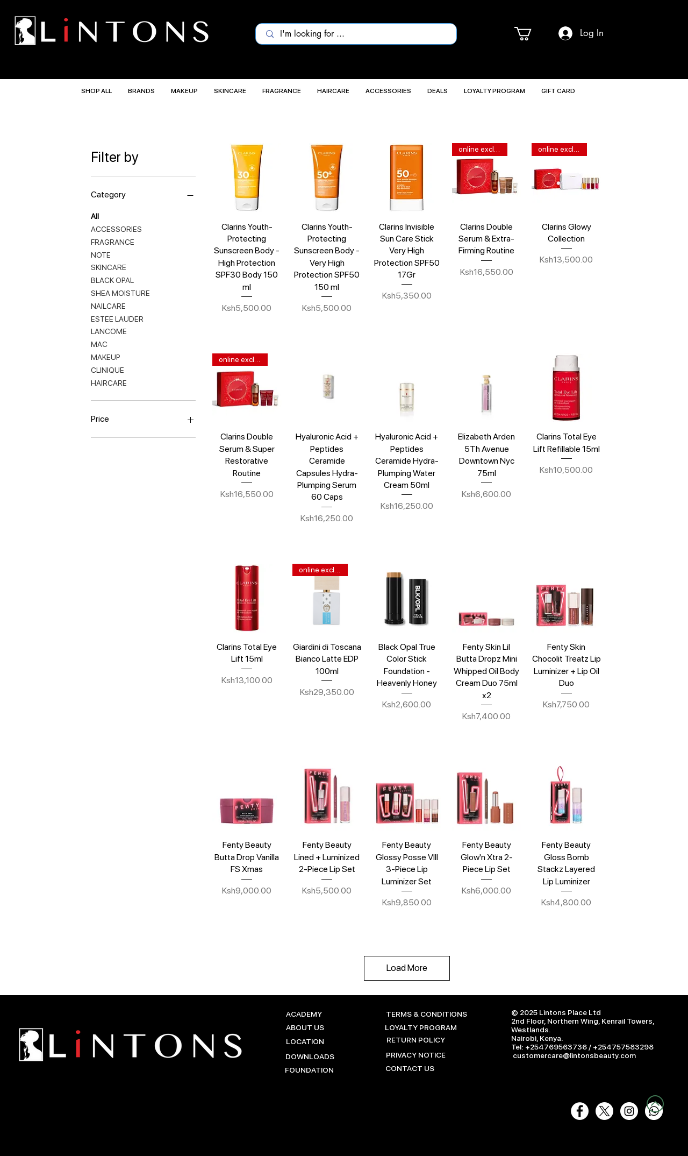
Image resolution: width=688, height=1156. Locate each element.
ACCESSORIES (116, 228)
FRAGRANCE (112, 241)
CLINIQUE (107, 369)
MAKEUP (105, 356)
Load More (406, 967)
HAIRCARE (109, 382)
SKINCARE (108, 266)
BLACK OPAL (112, 279)
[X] (604, 1111)
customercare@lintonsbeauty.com (574, 1055)
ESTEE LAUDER (117, 318)
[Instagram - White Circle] (629, 1111)
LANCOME (109, 330)
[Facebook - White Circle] (580, 1111)
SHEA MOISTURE (120, 292)
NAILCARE (108, 305)
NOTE (101, 254)
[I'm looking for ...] (357, 34)
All (95, 215)
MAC (99, 343)
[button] (531, 33)
